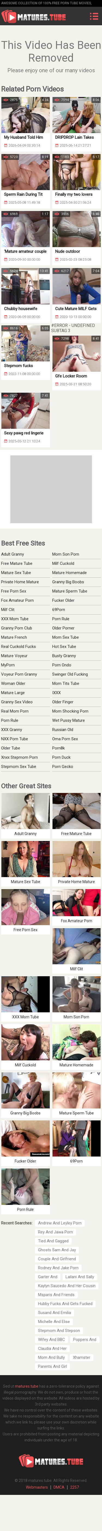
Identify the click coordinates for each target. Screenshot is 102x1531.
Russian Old (62, 729)
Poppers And (84, 1339)
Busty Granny (64, 655)
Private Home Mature (20, 581)
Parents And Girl (52, 1366)
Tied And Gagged (53, 1241)
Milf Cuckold (63, 563)
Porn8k (58, 748)
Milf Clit (7, 609)
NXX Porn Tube (14, 738)
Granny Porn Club (16, 628)
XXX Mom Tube (15, 618)
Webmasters (37, 1487)
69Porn (58, 609)
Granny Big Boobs (68, 581)
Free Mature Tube (16, 563)
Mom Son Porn (65, 554)
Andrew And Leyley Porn (60, 1223)
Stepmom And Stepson (59, 1330)
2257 (74, 1487)
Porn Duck (61, 757)
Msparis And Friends (56, 1294)
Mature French (14, 637)
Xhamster (81, 1357)
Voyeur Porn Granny (19, 674)
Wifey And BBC (51, 1339)
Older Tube (10, 748)
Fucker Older (63, 600)
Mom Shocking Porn (70, 711)
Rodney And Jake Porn (58, 1267)
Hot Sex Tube (64, 646)
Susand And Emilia (54, 1312)
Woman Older (13, 683)
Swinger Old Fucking (70, 674)
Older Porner (63, 628)
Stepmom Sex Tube (18, 766)
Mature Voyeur (14, 655)
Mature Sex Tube (16, 572)
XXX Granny (11, 729)
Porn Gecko (62, 766)
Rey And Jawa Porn (55, 1232)
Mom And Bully (51, 1357)
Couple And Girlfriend (57, 1258)
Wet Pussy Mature (68, 720)
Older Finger (62, 702)
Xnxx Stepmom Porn (19, 757)
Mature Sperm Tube (69, 591)
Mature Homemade (69, 572)
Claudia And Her (52, 1348)
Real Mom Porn (15, 711)
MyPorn (8, 665)
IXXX (56, 692)
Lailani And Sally (80, 1276)
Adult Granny (12, 554)
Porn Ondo (61, 665)
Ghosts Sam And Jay (57, 1250)
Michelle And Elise (54, 1321)
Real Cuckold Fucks (18, 646)
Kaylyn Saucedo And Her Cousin (66, 1285)
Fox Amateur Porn (17, 600)
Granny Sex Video (17, 702)
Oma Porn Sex (65, 738)
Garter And (47, 1276)
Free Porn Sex (13, 591)
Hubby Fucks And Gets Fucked (65, 1303)
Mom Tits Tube (65, 683)
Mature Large (13, 692)
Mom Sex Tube (65, 637)
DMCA (59, 1487)
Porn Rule (60, 618)
